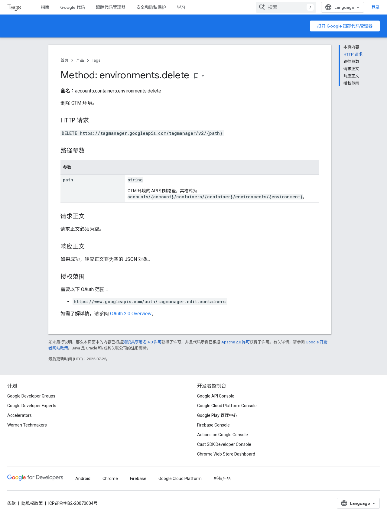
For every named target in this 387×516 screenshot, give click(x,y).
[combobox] (286, 7)
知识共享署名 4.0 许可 (142, 342)
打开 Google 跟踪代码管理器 (344, 26)
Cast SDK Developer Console (224, 444)
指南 (45, 7)
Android (82, 478)
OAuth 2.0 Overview (130, 313)
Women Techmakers (27, 425)
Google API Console (215, 396)
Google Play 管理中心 (217, 415)
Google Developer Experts (31, 405)
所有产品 (222, 478)
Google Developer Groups (31, 396)
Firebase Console (213, 425)
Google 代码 (72, 7)
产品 (80, 60)
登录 (375, 7)
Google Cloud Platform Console (227, 405)
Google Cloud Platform (180, 478)
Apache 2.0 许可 (235, 342)
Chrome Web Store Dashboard (226, 454)
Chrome (110, 478)
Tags (14, 7)
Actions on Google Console (222, 434)
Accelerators (19, 415)
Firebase (138, 478)
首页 (64, 60)
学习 (181, 7)
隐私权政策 (32, 503)
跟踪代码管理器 (110, 7)
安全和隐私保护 (151, 7)
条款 (11, 503)
